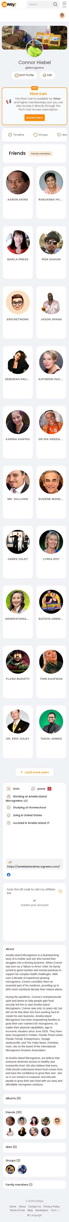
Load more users (36, 772)
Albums (11, 1098)
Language (34, 1215)
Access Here (34, 117)
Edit (47, 75)
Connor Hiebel (34, 62)
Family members (40, 153)
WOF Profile (24, 75)
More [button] (55, 1210)
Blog (30, 1210)
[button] (43, 4)
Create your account (35, 905)
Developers (41, 1210)
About (22, 1206)
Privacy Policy (51, 1206)
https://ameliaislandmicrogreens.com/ (33, 866)
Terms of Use (17, 1210)
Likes (9, 1146)
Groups (11, 1160)
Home (12, 1206)
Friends (10, 1112)
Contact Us (34, 1206)
